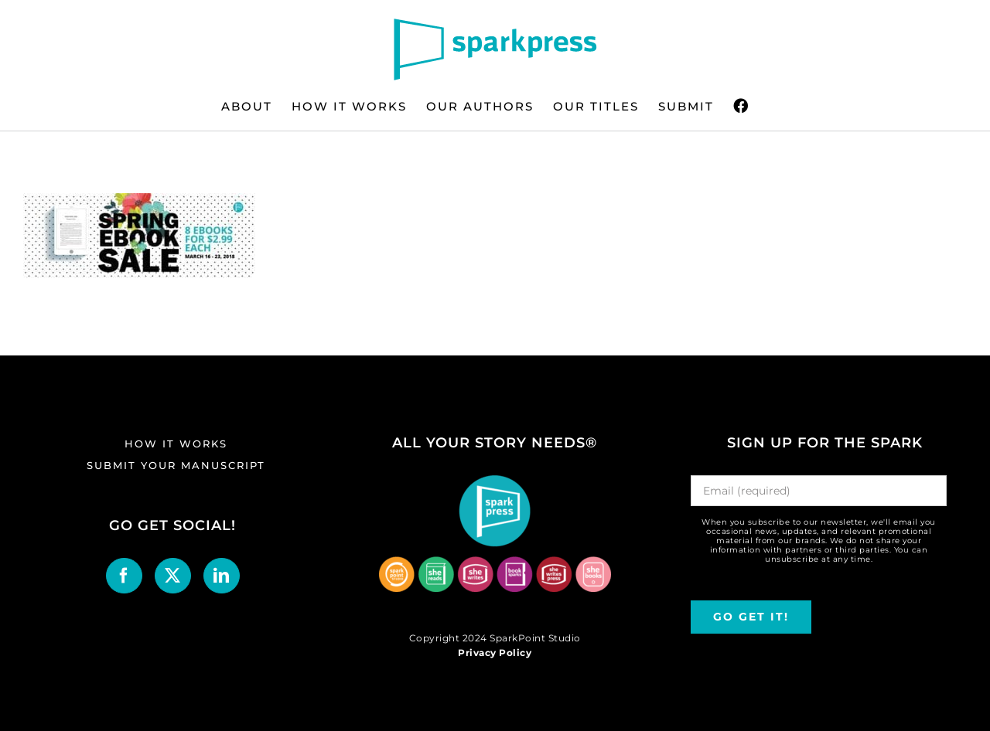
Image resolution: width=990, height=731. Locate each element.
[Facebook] (124, 575)
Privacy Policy (494, 652)
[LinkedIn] (221, 575)
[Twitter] (173, 575)
